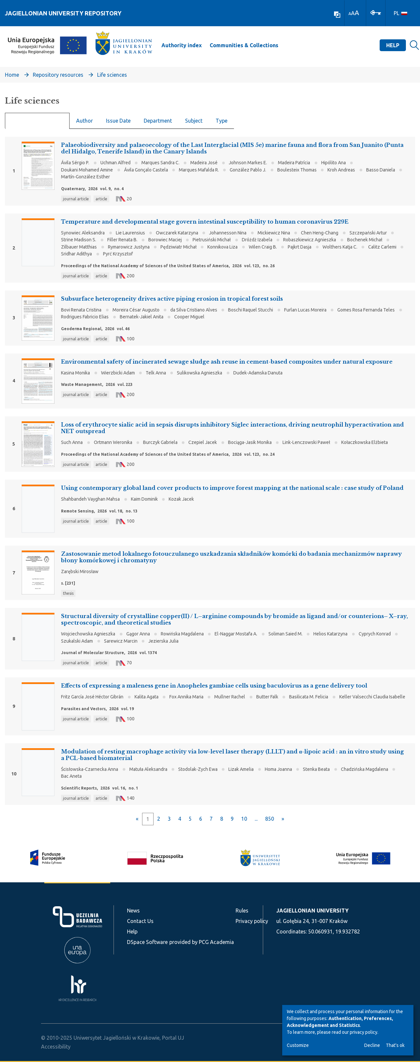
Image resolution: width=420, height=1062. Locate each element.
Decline (372, 1045)
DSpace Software (147, 942)
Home (12, 75)
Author (84, 121)
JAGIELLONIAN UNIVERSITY (312, 910)
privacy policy (363, 1032)
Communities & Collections (244, 45)
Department (158, 121)
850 (269, 819)
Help (392, 45)
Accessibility (56, 1047)
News (133, 910)
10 (244, 819)
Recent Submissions (37, 121)
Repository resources (58, 75)
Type (221, 121)
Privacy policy (252, 921)
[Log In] (375, 12)
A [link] (349, 13)
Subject (193, 121)
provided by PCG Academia (201, 942)
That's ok (395, 1045)
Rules (242, 910)
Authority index (181, 45)
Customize (298, 1045)
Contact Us (140, 921)
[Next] (283, 819)
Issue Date (118, 121)
